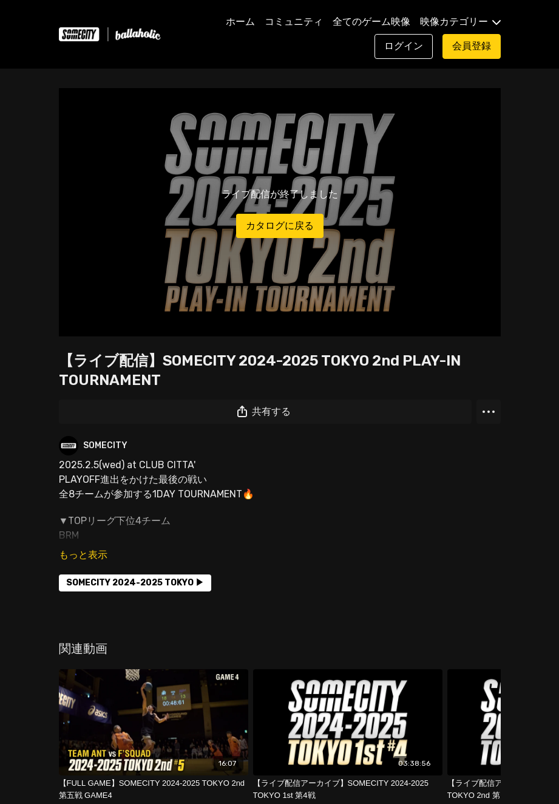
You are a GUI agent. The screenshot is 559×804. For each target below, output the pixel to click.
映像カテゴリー (460, 21)
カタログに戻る (280, 225)
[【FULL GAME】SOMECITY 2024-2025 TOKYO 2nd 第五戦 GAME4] (153, 789)
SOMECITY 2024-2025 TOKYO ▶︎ (135, 582)
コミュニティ (294, 21)
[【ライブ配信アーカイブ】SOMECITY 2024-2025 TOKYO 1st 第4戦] (347, 789)
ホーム (240, 21)
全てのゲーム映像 (371, 21)
